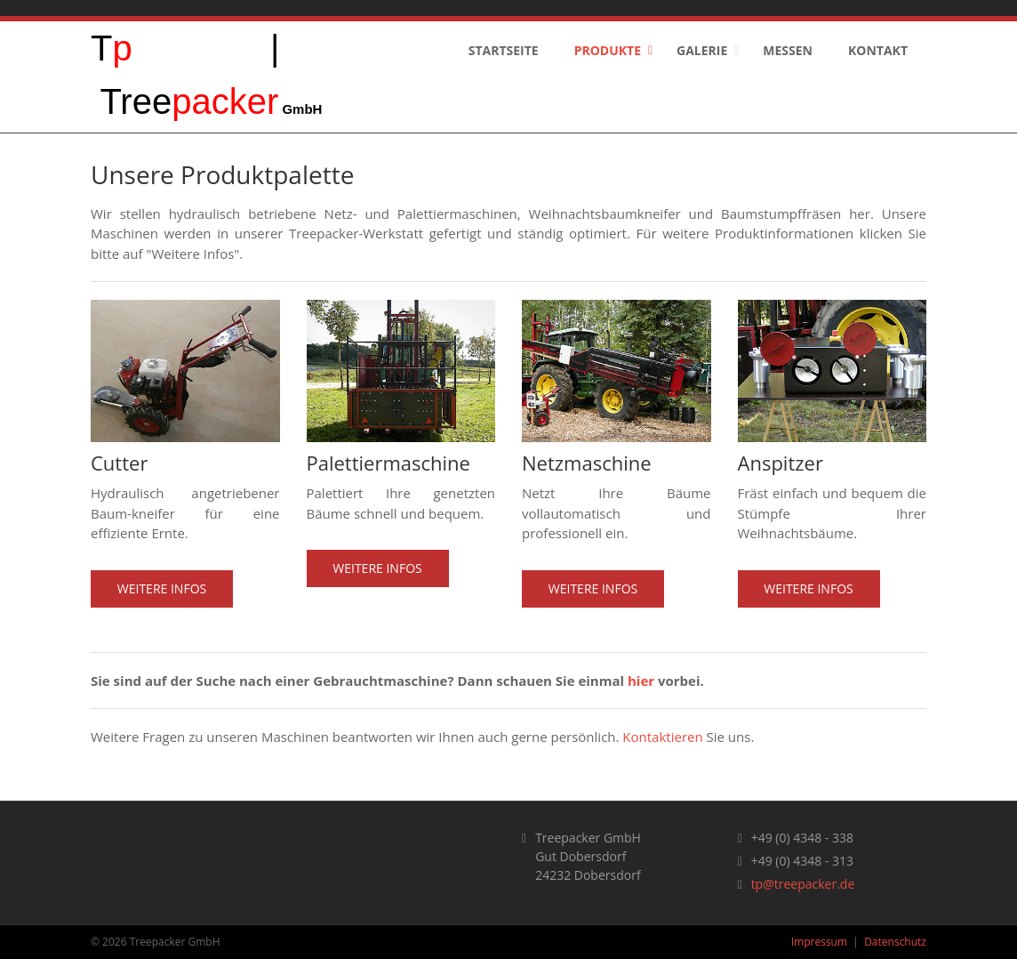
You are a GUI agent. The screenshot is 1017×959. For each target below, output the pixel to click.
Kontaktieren (662, 736)
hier (641, 680)
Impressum (819, 941)
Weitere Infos (161, 588)
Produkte (607, 50)
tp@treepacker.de (803, 883)
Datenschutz (895, 941)
